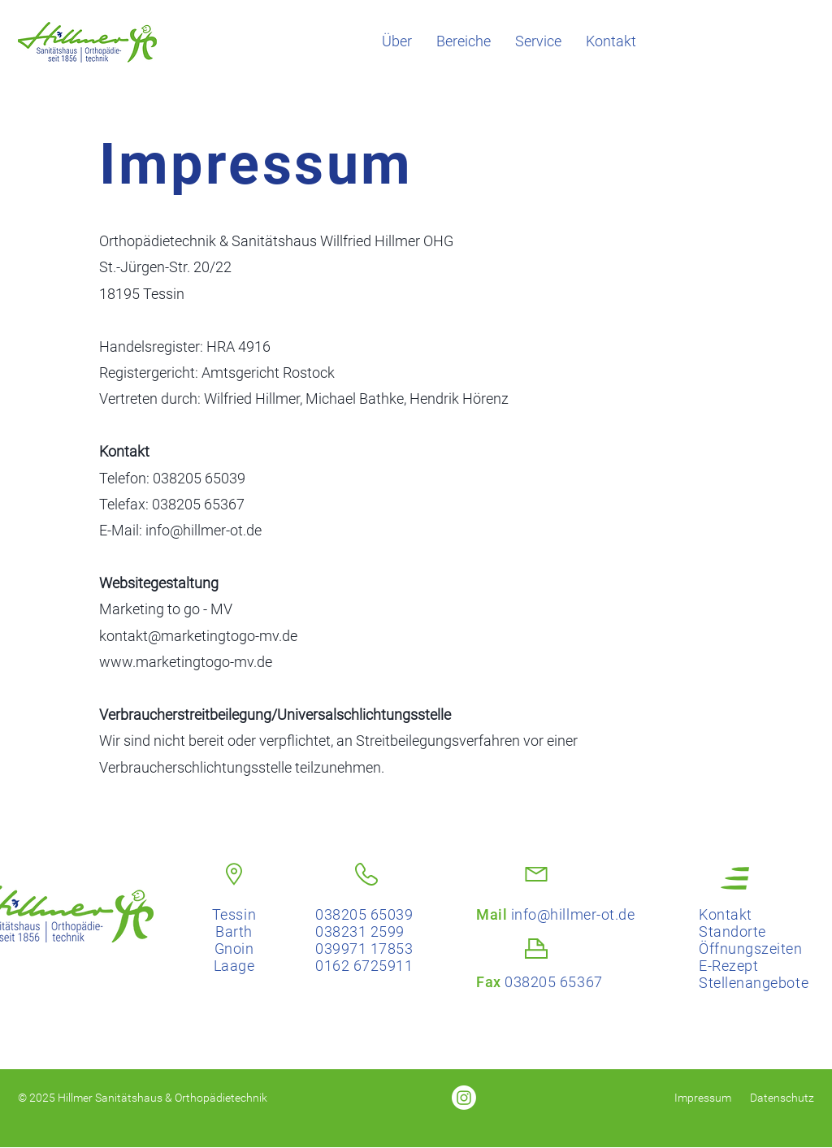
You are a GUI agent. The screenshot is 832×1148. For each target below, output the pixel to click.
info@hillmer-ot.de (203, 530)
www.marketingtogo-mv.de (185, 661)
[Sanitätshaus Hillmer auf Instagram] (464, 1097)
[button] (463, 41)
